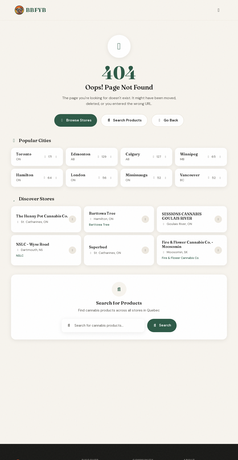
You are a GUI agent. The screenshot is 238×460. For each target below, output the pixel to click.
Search (162, 325)
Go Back (167, 120)
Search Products (124, 120)
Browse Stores (76, 120)
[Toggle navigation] (218, 10)
